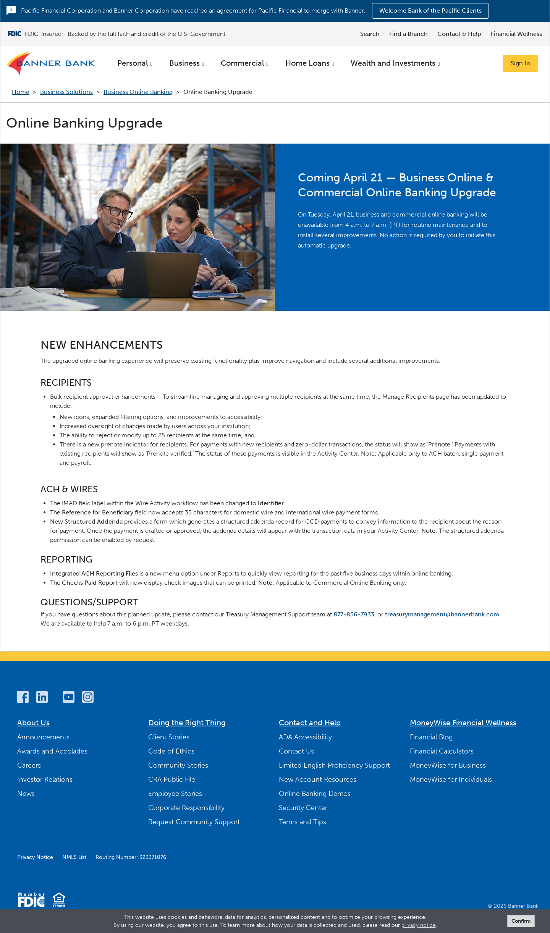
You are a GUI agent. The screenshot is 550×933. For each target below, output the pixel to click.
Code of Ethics (171, 751)
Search (370, 33)
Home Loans (307, 63)
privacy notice (418, 925)
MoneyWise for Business (448, 765)
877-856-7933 (353, 614)
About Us (33, 722)
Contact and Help (310, 722)
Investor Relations (45, 779)
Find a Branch (408, 33)
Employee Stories (175, 793)
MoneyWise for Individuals (451, 779)
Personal (132, 63)
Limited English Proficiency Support (334, 765)
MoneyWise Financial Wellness (463, 722)
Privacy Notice (35, 857)
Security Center (303, 808)
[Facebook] (23, 698)
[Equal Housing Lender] (59, 901)
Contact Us (296, 751)
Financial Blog (431, 737)
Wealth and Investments (393, 63)
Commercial (242, 63)
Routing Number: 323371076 (130, 857)
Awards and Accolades (52, 751)
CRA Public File (171, 779)
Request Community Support (194, 822)
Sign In (520, 63)
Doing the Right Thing (187, 722)
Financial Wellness (516, 33)
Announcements (43, 737)
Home (20, 91)
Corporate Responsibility (186, 808)
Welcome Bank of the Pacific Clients (430, 10)
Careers (29, 765)
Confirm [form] (521, 921)
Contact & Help (459, 33)
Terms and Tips (302, 822)
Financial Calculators (442, 751)
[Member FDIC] (31, 901)
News (26, 793)
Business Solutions (66, 91)
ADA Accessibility (305, 737)
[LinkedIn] (42, 698)
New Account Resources (317, 779)
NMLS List (74, 857)
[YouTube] (68, 698)
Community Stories (178, 765)
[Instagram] (88, 698)
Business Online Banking (138, 91)
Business (184, 63)
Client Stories (168, 737)
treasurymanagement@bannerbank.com (442, 614)
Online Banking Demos (315, 793)
